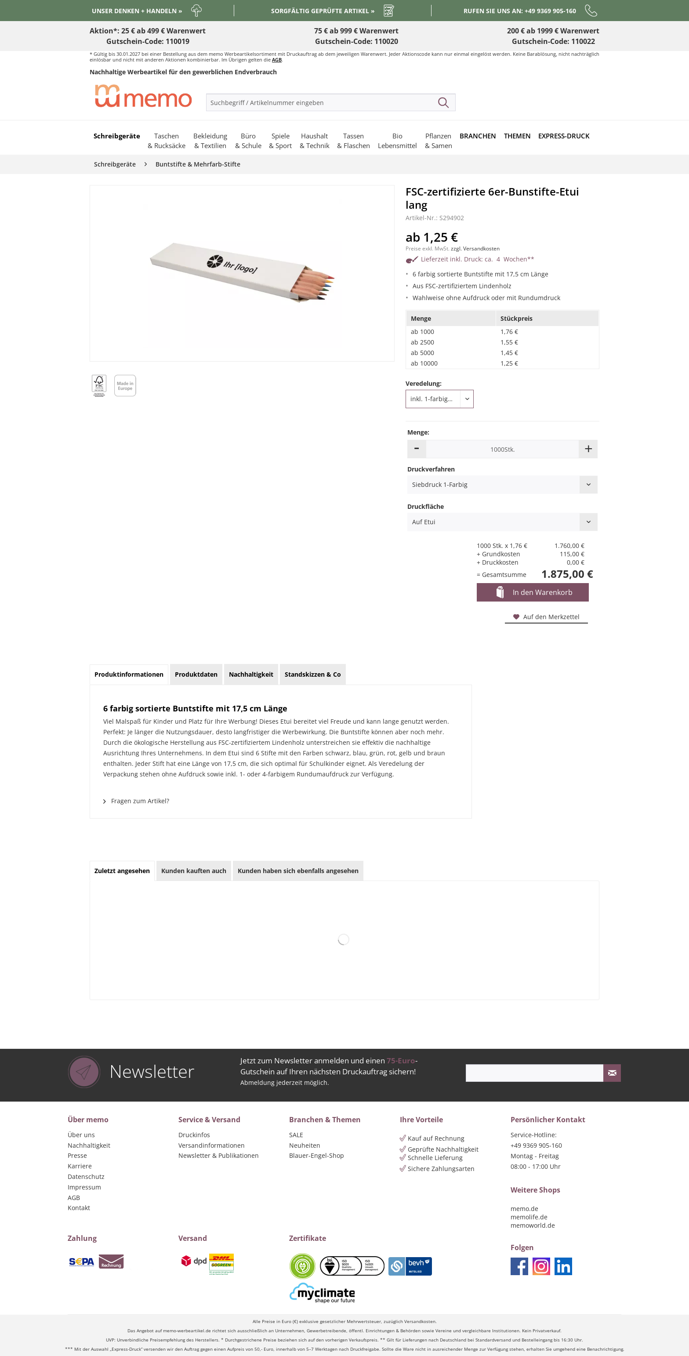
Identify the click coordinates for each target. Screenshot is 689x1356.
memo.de (524, 1208)
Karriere (80, 1166)
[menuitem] (331, 102)
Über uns (81, 1135)
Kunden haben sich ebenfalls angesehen (298, 871)
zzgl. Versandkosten (475, 248)
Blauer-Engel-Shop (316, 1155)
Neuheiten (304, 1145)
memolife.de (529, 1217)
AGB (277, 59)
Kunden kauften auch (193, 871)
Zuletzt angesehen (122, 871)
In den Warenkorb (535, 592)
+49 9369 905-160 (536, 1145)
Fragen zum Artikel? (136, 801)
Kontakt (79, 1208)
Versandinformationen (211, 1145)
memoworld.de (533, 1225)
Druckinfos (194, 1135)
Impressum (84, 1187)
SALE (296, 1135)
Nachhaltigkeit (89, 1145)
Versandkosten (419, 1321)
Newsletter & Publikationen (218, 1155)
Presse (77, 1155)
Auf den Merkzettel (546, 617)
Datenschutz (86, 1176)
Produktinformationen (128, 674)
